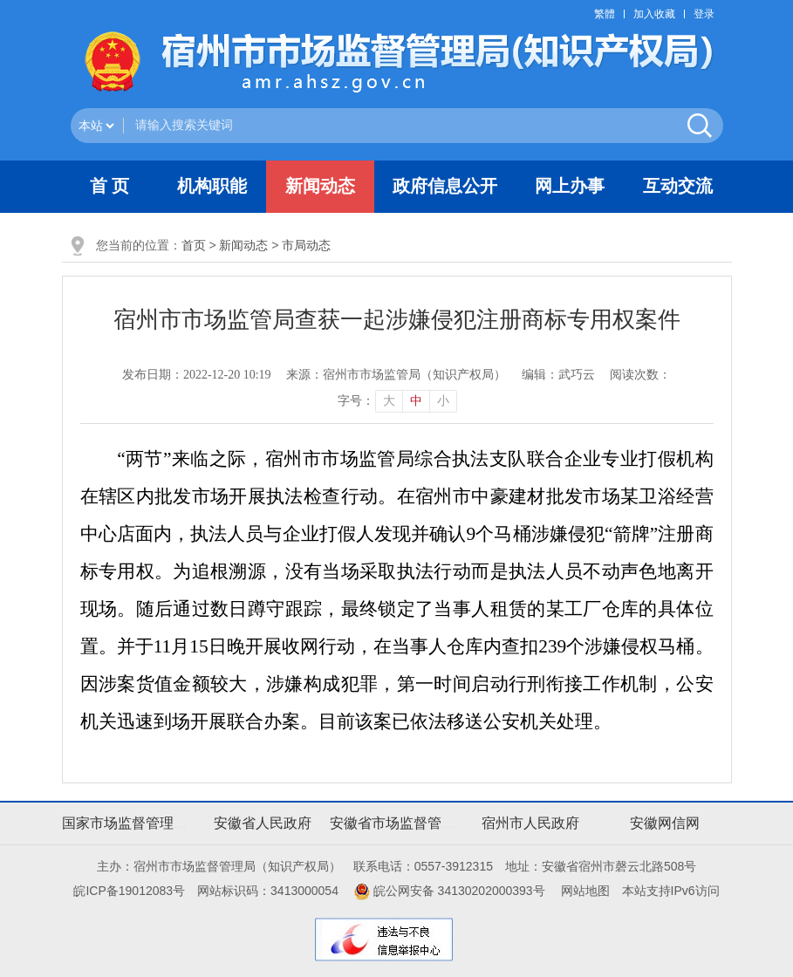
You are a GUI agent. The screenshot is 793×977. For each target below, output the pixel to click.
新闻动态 (243, 245)
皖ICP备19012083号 (129, 891)
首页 (193, 245)
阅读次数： (640, 374)
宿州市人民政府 (530, 823)
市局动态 (306, 245)
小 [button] (443, 400)
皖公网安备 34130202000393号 (449, 891)
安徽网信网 (665, 823)
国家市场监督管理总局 (132, 823)
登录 (704, 14)
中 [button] (416, 400)
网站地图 (585, 891)
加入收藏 (654, 14)
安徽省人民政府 (262, 823)
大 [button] (389, 400)
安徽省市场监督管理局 (399, 823)
